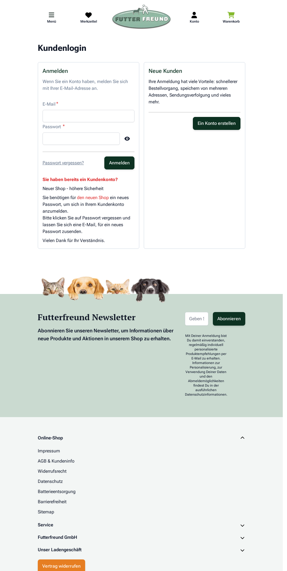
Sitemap (46, 512)
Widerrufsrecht (52, 471)
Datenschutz (50, 481)
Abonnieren (229, 318)
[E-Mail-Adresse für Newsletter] (196, 319)
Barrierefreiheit (52, 501)
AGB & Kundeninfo (56, 461)
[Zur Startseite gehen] (141, 17)
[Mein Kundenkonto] (194, 17)
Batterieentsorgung (57, 491)
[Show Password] (127, 138)
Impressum (49, 451)
